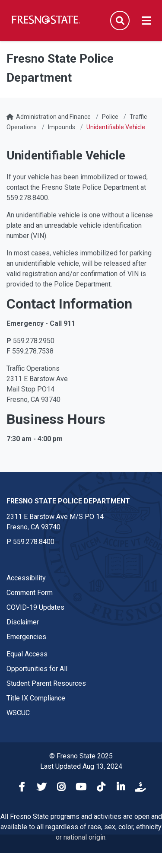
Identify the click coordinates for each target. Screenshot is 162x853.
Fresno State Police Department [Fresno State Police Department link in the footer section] (68, 501)
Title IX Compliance (35, 698)
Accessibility (26, 578)
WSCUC (18, 713)
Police (110, 116)
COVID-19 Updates (35, 607)
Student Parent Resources (46, 683)
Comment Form (29, 593)
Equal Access (27, 654)
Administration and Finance (53, 116)
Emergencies (26, 637)
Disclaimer (22, 622)
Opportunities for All (36, 669)
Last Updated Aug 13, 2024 (81, 766)
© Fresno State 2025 (81, 756)
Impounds (61, 127)
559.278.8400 (33, 542)
